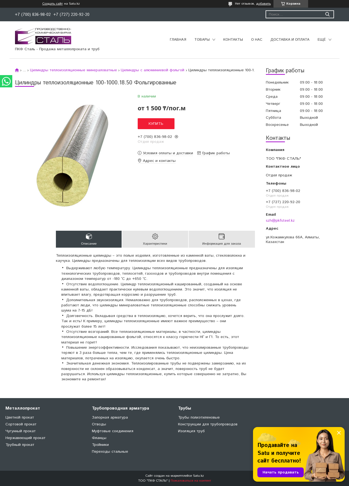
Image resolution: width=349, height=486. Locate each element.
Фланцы (99, 438)
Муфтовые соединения (112, 431)
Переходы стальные (110, 451)
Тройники (100, 445)
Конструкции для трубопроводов (207, 424)
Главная (178, 39)
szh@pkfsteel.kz (280, 220)
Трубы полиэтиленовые (199, 417)
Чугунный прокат (20, 431)
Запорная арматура (110, 417)
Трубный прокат (19, 445)
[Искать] (327, 14)
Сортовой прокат (21, 424)
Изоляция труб (191, 431)
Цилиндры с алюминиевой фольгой (152, 70)
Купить (156, 123)
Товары (202, 39)
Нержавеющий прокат (25, 438)
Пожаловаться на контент (191, 480)
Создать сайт (52, 4)
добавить (263, 3)
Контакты (233, 39)
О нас (256, 39)
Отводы (99, 424)
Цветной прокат (19, 417)
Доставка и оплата (289, 39)
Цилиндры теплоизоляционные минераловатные (73, 70)
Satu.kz (198, 475)
